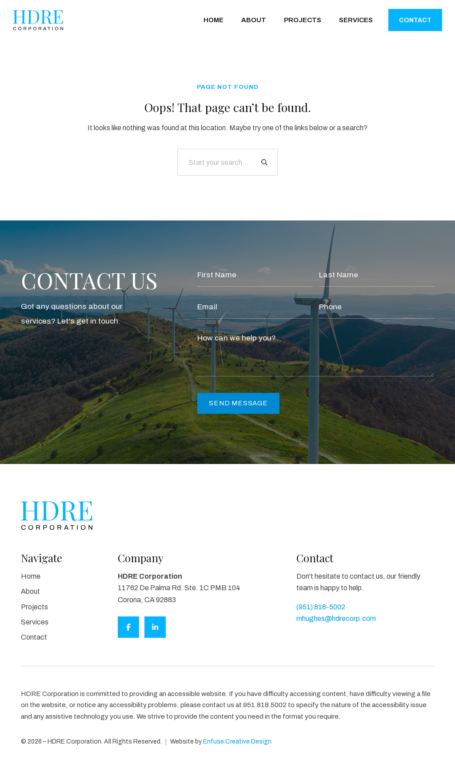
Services (356, 20)
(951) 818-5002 (320, 607)
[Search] (264, 162)
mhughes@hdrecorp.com (336, 618)
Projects (302, 20)
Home (214, 20)
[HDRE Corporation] (38, 20)
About (253, 20)
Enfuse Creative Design (237, 741)
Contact (415, 20)
